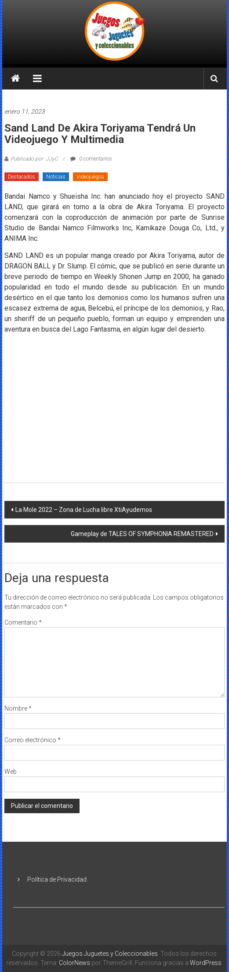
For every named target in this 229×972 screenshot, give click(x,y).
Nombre (18, 708)
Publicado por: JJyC (34, 159)
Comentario (23, 622)
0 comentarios (91, 159)
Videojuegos (90, 177)
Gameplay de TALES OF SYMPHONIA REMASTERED (142, 533)
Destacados (21, 177)
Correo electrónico (32, 739)
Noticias (55, 177)
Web (10, 771)
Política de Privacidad (57, 879)
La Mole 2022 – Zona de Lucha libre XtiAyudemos (83, 509)
